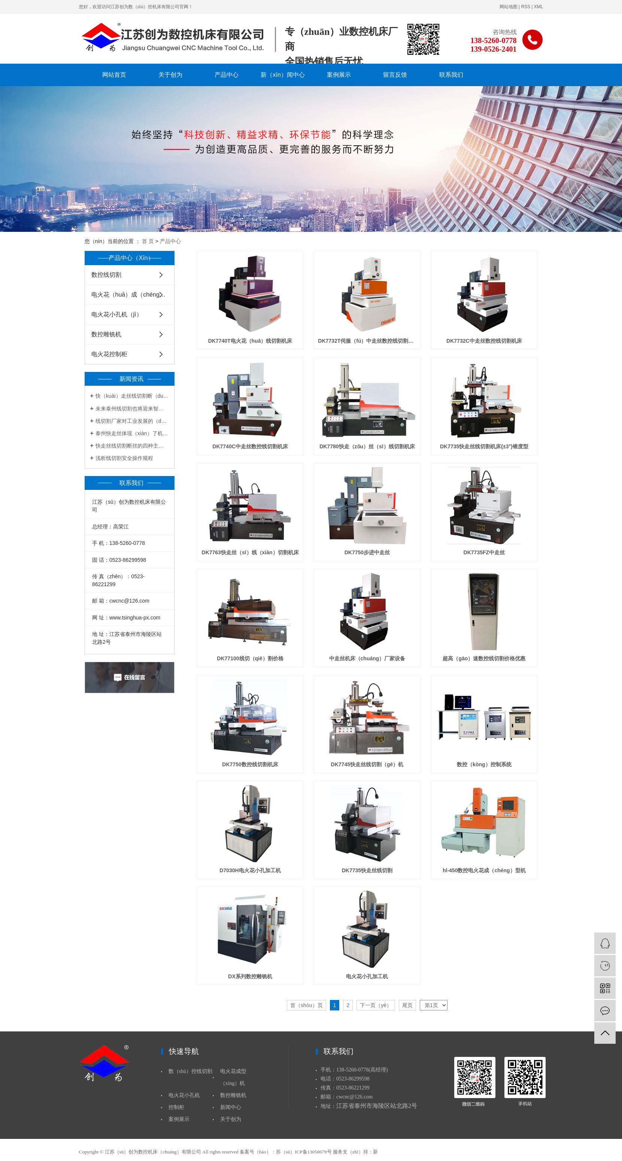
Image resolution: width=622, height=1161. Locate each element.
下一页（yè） (376, 1005)
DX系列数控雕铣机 (250, 976)
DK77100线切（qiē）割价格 (250, 658)
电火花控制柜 (109, 354)
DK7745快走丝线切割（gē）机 (367, 764)
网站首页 (114, 75)
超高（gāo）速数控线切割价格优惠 (484, 658)
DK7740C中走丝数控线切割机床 (250, 446)
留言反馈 (395, 75)
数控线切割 (106, 275)
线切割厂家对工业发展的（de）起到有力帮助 (132, 421)
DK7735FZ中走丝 (484, 552)
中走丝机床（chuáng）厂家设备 (367, 658)
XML (538, 6)
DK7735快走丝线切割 (367, 870)
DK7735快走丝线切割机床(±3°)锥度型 (484, 446)
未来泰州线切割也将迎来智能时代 (132, 409)
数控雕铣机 (106, 334)
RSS (525, 6)
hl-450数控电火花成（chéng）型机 (484, 870)
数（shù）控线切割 (190, 1071)
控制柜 (176, 1107)
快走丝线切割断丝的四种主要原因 (132, 446)
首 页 (148, 241)
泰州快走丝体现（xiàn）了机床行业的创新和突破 (132, 433)
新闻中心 (230, 1107)
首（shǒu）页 (306, 1005)
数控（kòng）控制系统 (484, 764)
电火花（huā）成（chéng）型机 (133, 294)
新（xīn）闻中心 (282, 75)
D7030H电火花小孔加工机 (249, 870)
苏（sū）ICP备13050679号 (304, 1152)
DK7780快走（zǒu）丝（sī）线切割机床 (367, 446)
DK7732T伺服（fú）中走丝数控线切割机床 (367, 341)
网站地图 (509, 6)
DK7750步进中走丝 (367, 552)
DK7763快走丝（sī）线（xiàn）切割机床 (250, 552)
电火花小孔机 (184, 1095)
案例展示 (339, 75)
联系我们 (451, 75)
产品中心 (227, 75)
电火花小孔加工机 (367, 976)
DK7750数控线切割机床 (250, 764)
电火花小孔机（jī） (116, 314)
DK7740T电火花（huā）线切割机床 (250, 341)
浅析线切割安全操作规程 (124, 458)
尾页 (407, 1005)
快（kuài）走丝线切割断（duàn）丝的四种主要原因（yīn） (132, 396)
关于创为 (170, 75)
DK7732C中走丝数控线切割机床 (484, 341)
